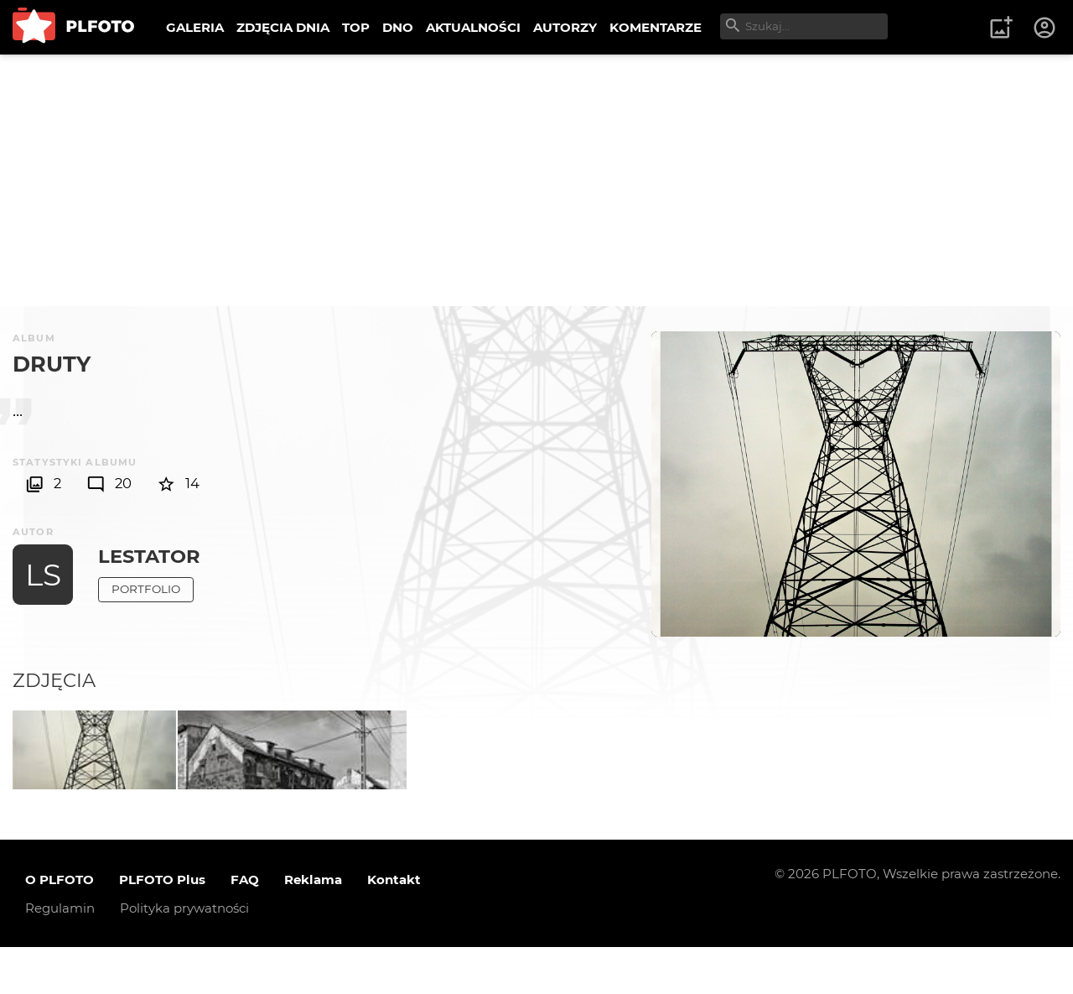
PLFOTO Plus (162, 926)
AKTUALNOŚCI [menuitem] (473, 27)
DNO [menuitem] (397, 27)
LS (43, 574)
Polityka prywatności (184, 955)
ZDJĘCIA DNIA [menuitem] (282, 27)
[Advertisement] (536, 180)
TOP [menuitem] (356, 27)
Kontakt (394, 926)
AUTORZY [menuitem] (565, 27)
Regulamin (60, 955)
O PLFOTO (59, 926)
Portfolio (145, 589)
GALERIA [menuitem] (195, 27)
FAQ (245, 926)
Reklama (313, 926)
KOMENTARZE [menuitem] (655, 27)
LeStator (149, 556)
